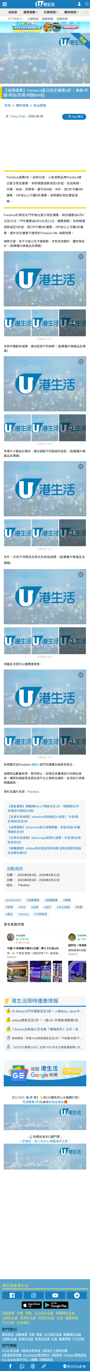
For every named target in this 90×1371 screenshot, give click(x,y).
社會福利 (23, 1322)
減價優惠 (33, 900)
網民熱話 (8, 1334)
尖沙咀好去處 (43, 1313)
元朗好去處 (10, 1318)
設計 (48, 907)
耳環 (10, 907)
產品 (10, 914)
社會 (60, 1318)
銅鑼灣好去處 (65, 1313)
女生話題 (64, 907)
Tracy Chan (18, 116)
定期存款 (62, 18)
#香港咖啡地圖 (12, 1355)
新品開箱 (39, 105)
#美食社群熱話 (30, 1350)
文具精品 (41, 914)
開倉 (29, 1313)
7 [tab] (46, 31)
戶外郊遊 (8, 1322)
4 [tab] (48, 27)
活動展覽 (8, 1313)
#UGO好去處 (10, 1350)
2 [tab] (40, 27)
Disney (24, 914)
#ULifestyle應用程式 (36, 1355)
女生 (23, 907)
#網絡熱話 (46, 1359)
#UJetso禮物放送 (74, 1355)
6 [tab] (55, 27)
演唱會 (12, 12)
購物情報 (70, 12)
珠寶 (79, 907)
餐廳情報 (71, 1318)
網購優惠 (52, 900)
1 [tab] (37, 27)
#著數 (34, 1359)
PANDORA (14, 900)
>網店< (35, 764)
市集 (20, 1313)
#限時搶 (56, 1355)
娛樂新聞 (47, 18)
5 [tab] (52, 27)
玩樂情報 (50, 12)
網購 (67, 900)
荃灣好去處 (28, 1318)
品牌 (35, 907)
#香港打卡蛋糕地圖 (55, 1350)
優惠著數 (29, 12)
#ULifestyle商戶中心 (15, 1359)
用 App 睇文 (75, 116)
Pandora (33, 791)
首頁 (7, 105)
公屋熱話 (33, 18)
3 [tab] (44, 27)
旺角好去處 (46, 1318)
